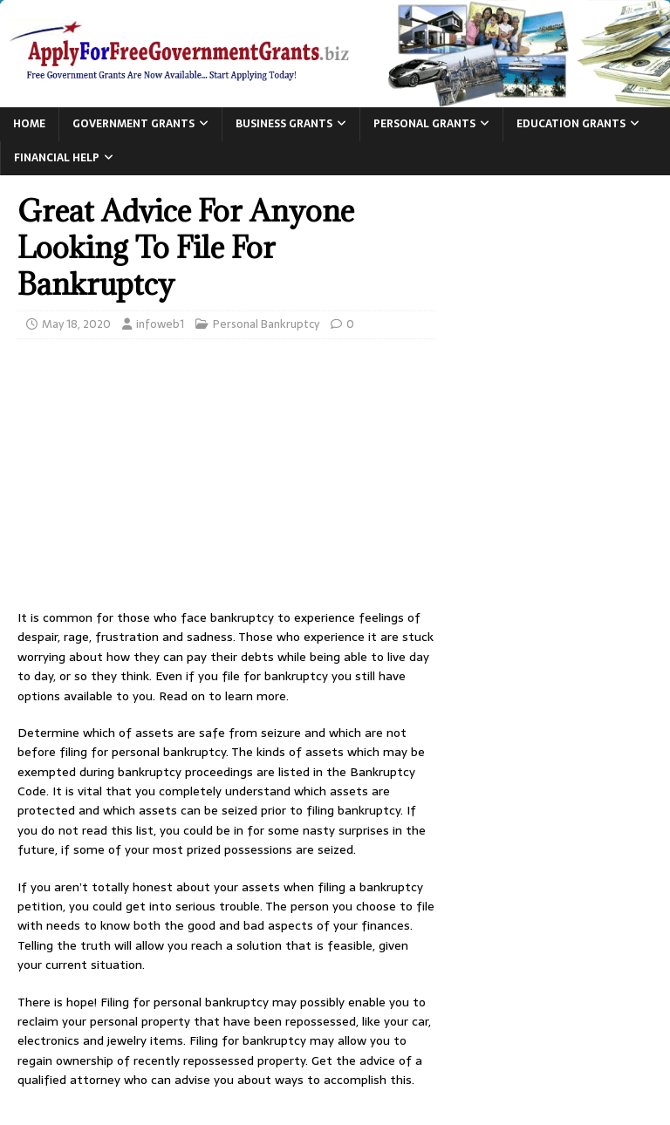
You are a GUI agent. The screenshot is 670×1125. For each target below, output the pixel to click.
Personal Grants (424, 124)
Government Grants (133, 124)
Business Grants (284, 124)
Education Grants (571, 124)
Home (29, 124)
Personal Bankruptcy (266, 324)
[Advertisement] (226, 479)
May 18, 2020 (76, 324)
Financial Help (56, 158)
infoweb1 (160, 324)
